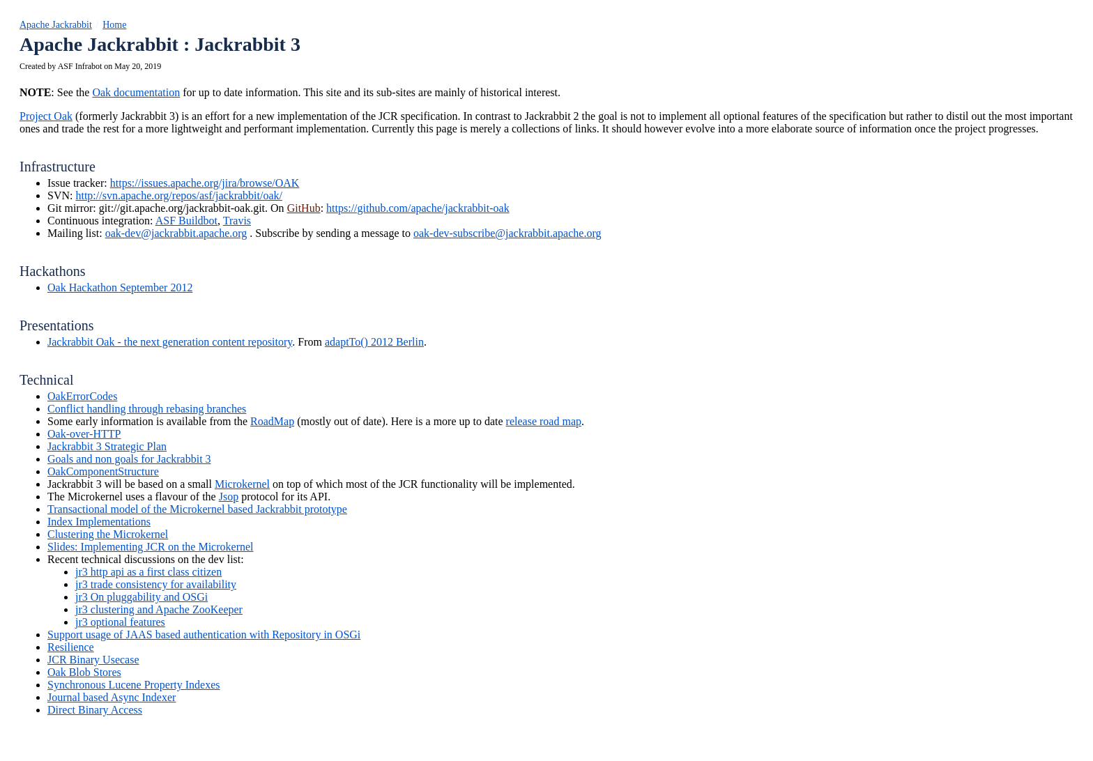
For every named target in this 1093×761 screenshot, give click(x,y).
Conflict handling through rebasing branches (146, 409)
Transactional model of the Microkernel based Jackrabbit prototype (197, 509)
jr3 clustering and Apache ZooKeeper (159, 609)
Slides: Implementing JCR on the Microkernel (150, 547)
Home (114, 25)
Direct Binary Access (94, 710)
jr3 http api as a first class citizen (148, 572)
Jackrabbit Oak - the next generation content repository (169, 342)
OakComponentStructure (103, 471)
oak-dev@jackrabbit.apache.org (176, 233)
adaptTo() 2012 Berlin (374, 342)
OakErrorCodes (82, 396)
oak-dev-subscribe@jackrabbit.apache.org (507, 233)
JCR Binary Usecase (93, 660)
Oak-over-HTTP (84, 434)
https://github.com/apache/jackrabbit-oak (418, 208)
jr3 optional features (120, 622)
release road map (543, 421)
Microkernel (242, 484)
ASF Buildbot (186, 220)
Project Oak (46, 116)
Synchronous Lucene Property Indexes (133, 685)
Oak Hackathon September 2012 (119, 287)
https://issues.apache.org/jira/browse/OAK (205, 183)
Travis (237, 220)
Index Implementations (99, 522)
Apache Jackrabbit (56, 25)
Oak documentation (136, 92)
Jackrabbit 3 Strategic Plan (107, 446)
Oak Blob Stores (84, 672)
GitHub (304, 208)
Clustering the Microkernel (107, 534)
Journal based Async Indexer (111, 697)
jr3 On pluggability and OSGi (141, 597)
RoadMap (272, 421)
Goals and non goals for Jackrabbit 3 (129, 459)
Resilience (70, 647)
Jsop (228, 496)
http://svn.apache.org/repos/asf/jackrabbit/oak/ (178, 195)
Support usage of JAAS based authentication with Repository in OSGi (203, 634)
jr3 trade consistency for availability (155, 584)
